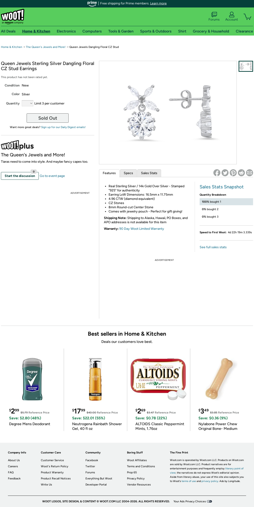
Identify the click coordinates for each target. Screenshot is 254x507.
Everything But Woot (98, 478)
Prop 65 (132, 472)
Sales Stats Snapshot (222, 187)
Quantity (13, 103)
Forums (214, 17)
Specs (128, 173)
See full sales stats (213, 247)
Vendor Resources (139, 484)
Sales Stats (149, 173)
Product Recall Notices (56, 478)
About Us (14, 460)
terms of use (189, 481)
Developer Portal (96, 484)
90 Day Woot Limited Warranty (141, 229)
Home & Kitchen (11, 47)
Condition (12, 85)
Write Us (46, 484)
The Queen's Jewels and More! (46, 47)
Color (16, 94)
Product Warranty (52, 472)
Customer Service (52, 460)
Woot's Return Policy (54, 466)
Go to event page (52, 176)
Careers (13, 466)
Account (231, 17)
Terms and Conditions (141, 466)
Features (109, 173)
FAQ (11, 472)
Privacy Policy (136, 478)
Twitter (90, 466)
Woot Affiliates (137, 460)
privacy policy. (210, 481)
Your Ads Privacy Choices (189, 501)
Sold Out (47, 118)
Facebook (91, 460)
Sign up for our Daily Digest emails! (63, 127)
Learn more (158, 3)
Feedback (14, 478)
